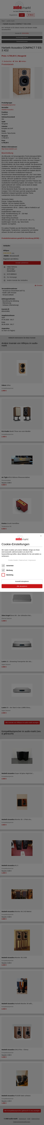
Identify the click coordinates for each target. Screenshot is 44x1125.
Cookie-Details (13, 560)
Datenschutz (23, 560)
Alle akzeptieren (22, 586)
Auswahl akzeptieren (22, 581)
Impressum (32, 560)
